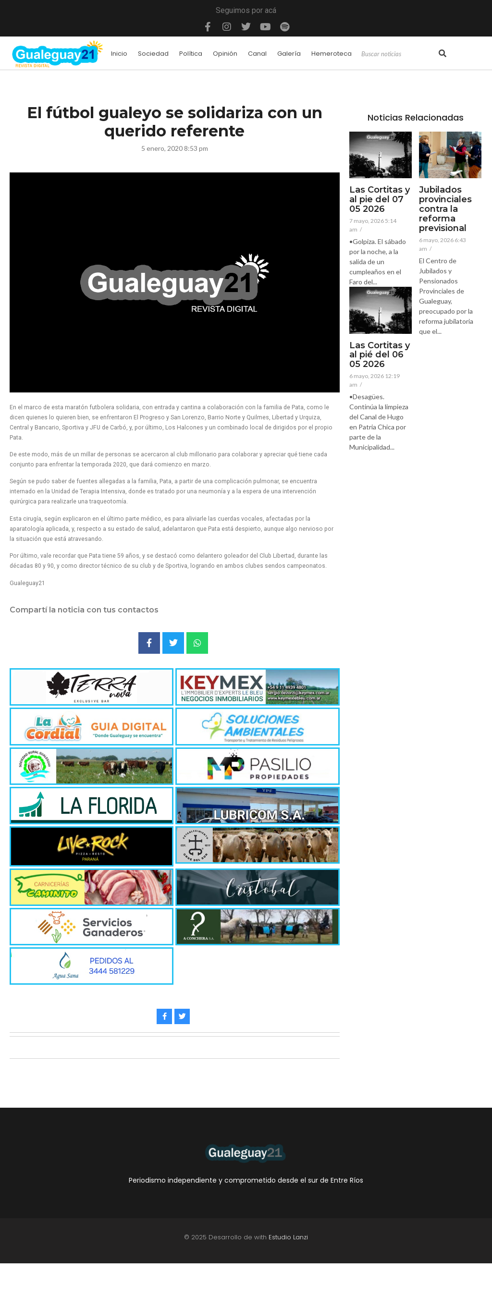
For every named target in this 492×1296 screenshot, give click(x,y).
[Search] (399, 54)
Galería (289, 53)
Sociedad (153, 53)
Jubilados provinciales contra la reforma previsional (445, 209)
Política (190, 53)
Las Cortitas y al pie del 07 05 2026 (379, 199)
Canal (257, 53)
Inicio (119, 53)
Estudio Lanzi (288, 1237)
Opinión (225, 53)
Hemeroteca (331, 53)
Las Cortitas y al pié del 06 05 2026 (379, 355)
